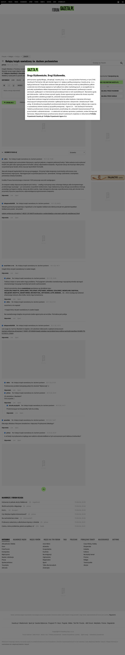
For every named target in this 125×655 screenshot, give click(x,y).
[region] (62, 93)
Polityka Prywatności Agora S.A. (55, 116)
